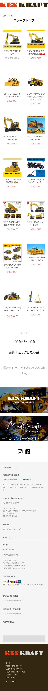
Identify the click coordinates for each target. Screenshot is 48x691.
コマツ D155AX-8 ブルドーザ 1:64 (12, 95)
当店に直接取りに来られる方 (12, 529)
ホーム (8, 663)
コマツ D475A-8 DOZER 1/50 (35, 138)
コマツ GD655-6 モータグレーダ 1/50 (12, 310)
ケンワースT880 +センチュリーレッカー (36, 180)
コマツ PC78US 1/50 (12, 52)
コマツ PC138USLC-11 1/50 (12, 138)
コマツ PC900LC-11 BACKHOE (36, 52)
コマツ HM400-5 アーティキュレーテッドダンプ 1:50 (36, 96)
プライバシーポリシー (13, 674)
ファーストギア (8, 16)
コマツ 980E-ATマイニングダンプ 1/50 (12, 223)
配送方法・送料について (14, 669)
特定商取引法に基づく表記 (15, 671)
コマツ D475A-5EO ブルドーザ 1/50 (36, 259)
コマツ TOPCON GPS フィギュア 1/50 (36, 309)
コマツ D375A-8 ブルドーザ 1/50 (12, 266)
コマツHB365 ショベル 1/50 (36, 223)
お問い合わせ (10, 677)
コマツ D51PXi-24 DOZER (12, 181)
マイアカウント (11, 682)
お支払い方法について (14, 666)
